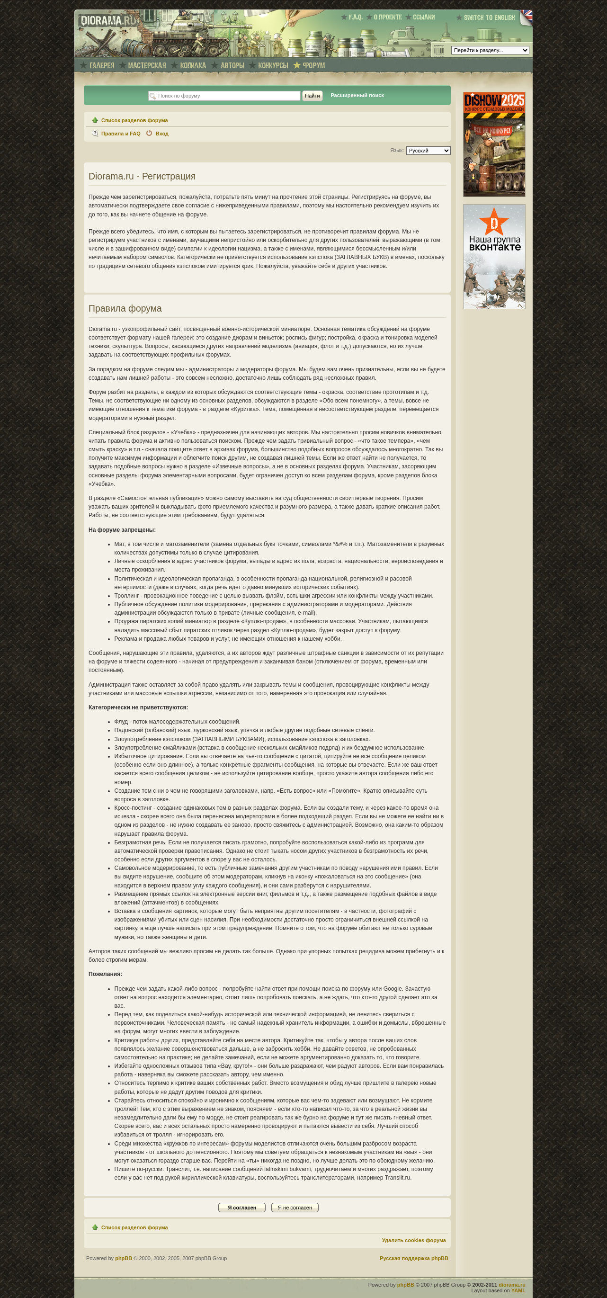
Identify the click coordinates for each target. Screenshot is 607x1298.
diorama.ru (512, 1285)
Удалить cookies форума (414, 1240)
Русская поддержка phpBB (414, 1258)
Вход (162, 133)
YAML (518, 1290)
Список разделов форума (134, 120)
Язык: (397, 150)
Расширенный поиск (357, 95)
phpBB (123, 1258)
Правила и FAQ (121, 133)
